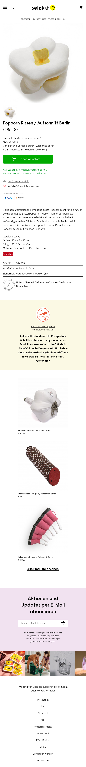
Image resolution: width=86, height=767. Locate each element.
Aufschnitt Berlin (44, 146)
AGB (43, 720)
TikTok (43, 706)
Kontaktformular (46, 690)
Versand (13, 142)
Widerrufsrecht (43, 727)
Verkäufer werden (43, 754)
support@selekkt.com (55, 687)
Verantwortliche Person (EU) (32, 273)
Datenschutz (43, 733)
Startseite (25, 19)
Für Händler (43, 740)
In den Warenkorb (30, 159)
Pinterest (43, 713)
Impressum (43, 760)
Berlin (52, 326)
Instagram (43, 700)
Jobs (43, 747)
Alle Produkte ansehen (43, 569)
